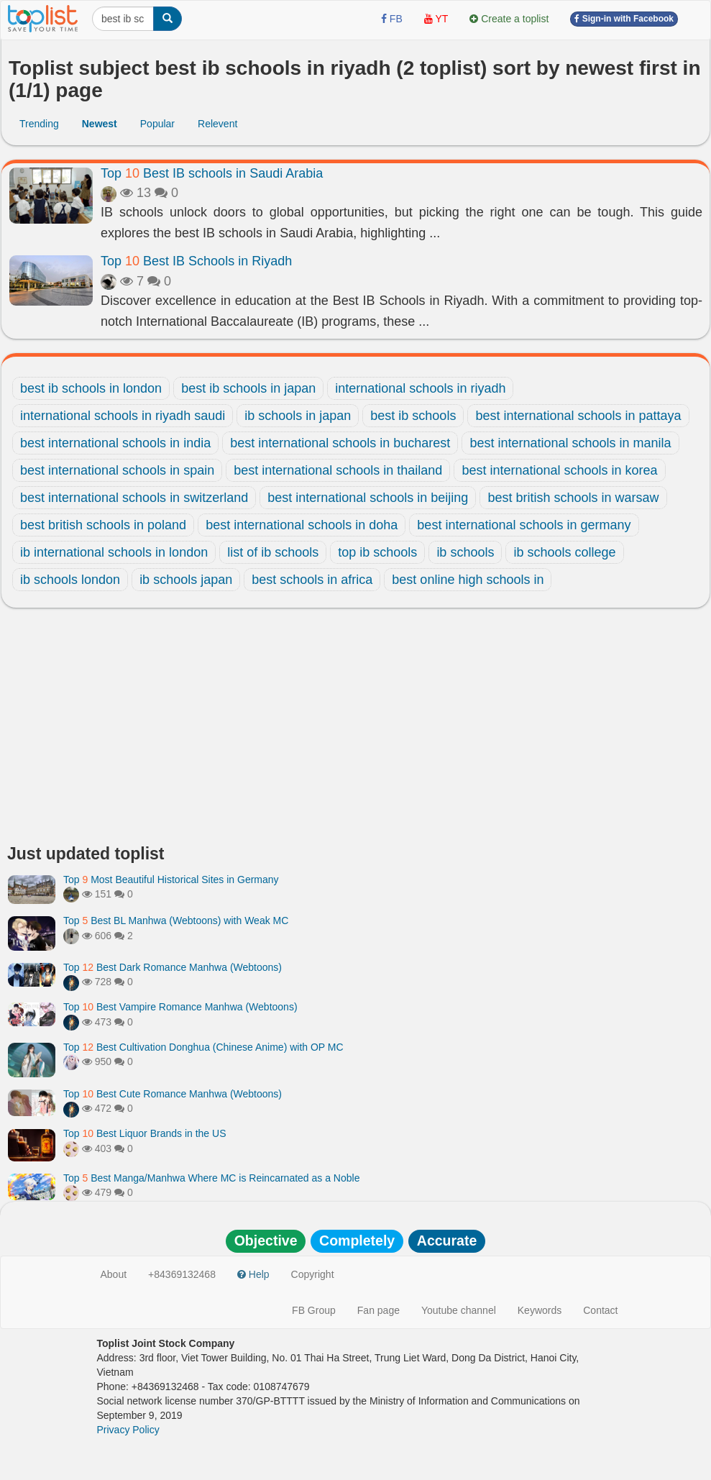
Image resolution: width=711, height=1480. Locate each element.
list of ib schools (272, 552)
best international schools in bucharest (340, 443)
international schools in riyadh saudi (122, 415)
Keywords (539, 1310)
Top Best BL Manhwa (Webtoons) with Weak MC (175, 920)
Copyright (312, 1274)
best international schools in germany (523, 525)
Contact (600, 1310)
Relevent (217, 123)
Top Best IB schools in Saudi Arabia (212, 173)
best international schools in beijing (367, 497)
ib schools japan (185, 579)
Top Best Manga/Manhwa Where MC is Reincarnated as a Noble (211, 1178)
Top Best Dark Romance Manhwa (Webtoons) (172, 967)
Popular (157, 123)
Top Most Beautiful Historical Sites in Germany (171, 879)
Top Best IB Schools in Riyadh (196, 261)
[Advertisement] (355, 730)
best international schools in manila (570, 443)
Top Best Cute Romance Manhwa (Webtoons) (172, 1094)
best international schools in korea (559, 470)
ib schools (465, 552)
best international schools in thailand (338, 470)
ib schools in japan (297, 415)
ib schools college (564, 552)
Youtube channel (458, 1310)
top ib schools (377, 552)
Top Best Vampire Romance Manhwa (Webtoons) (180, 1007)
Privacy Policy (128, 1429)
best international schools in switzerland (134, 497)
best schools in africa (312, 579)
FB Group (314, 1310)
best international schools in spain (117, 470)
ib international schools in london (114, 552)
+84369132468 (182, 1274)
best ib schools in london (91, 388)
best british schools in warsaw (573, 497)
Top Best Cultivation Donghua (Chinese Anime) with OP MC (203, 1047)
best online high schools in (467, 579)
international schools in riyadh (420, 388)
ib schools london (70, 579)
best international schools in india (115, 443)
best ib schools (413, 415)
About (114, 1274)
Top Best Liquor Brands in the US (144, 1133)
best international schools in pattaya (578, 415)
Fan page (378, 1310)
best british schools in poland (103, 525)
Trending (39, 123)
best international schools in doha (302, 525)
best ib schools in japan (248, 388)
